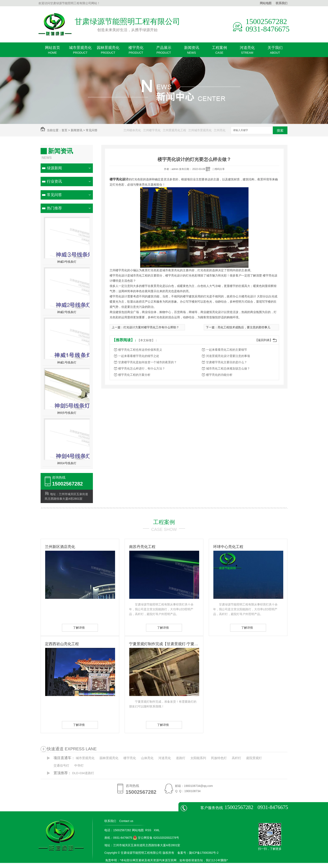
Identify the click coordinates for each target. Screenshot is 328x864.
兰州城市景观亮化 (200, 130)
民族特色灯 (219, 758)
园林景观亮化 (108, 51)
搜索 (280, 130)
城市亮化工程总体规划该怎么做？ (228, 368)
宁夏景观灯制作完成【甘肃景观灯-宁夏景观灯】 (164, 644)
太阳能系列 (198, 758)
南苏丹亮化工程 (142, 547)
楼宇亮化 (136, 51)
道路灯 (180, 758)
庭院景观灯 (254, 758)
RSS (148, 830)
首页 (64, 130)
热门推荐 (54, 208)
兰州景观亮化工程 (174, 130)
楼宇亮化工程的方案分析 (134, 374)
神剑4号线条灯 (66, 463)
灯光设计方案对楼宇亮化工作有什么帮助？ (151, 327)
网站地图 (266, 3)
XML (157, 830)
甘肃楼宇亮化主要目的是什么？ (226, 362)
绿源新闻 (54, 168)
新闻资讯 (191, 51)
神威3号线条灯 (66, 261)
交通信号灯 (61, 765)
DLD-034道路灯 (83, 773)
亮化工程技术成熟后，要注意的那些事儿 (244, 327)
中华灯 (79, 765)
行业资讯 (54, 181)
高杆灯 (236, 758)
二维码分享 (218, 169)
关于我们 (275, 51)
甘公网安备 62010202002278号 (156, 838)
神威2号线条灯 (66, 312)
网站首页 (52, 51)
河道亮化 (247, 51)
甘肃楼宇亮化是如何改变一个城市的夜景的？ (147, 362)
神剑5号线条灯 (66, 412)
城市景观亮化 (80, 51)
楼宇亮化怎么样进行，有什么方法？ (141, 368)
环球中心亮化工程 (228, 547)
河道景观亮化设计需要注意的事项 (228, 356)
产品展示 (164, 51)
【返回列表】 (264, 340)
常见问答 (91, 130)
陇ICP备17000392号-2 (203, 852)
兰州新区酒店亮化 (60, 547)
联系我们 (281, 3)
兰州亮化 (220, 130)
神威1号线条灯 (66, 362)
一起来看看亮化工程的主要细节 (226, 349)
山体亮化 (147, 758)
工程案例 (219, 51)
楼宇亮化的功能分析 (219, 374)
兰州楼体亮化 (132, 130)
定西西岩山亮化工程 (62, 644)
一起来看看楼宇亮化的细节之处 (138, 356)
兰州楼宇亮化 (152, 130)
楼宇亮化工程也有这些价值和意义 (140, 349)
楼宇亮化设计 (119, 179)
